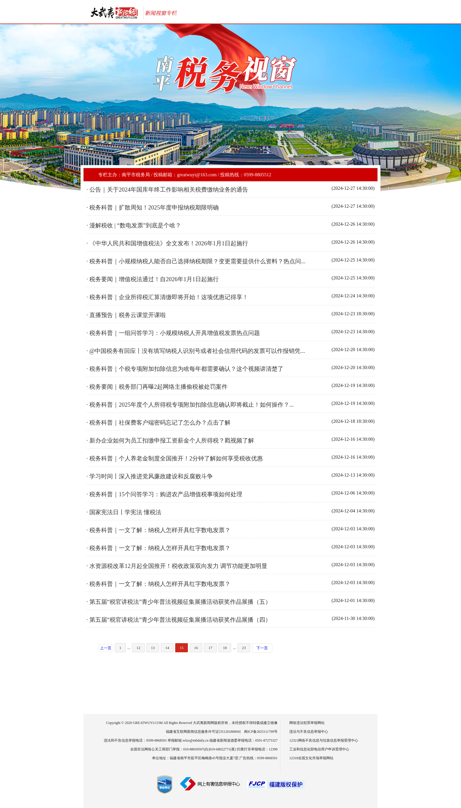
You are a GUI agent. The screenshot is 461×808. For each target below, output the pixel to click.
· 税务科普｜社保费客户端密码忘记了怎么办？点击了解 (158, 422)
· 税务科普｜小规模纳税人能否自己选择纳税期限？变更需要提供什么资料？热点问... (195, 261)
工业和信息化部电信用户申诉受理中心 (319, 749)
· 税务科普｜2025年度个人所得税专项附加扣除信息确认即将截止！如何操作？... (190, 404)
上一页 (105, 648)
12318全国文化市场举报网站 (311, 758)
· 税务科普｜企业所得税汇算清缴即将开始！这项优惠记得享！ (167, 297)
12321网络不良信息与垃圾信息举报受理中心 (323, 740)
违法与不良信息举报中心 (308, 732)
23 (244, 648)
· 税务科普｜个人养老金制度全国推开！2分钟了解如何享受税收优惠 (174, 458)
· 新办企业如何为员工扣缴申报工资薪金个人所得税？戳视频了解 (170, 440)
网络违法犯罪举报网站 (307, 723)
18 (225, 648)
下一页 (262, 648)
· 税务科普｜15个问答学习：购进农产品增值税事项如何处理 (164, 494)
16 (196, 648)
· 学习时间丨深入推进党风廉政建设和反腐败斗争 (149, 476)
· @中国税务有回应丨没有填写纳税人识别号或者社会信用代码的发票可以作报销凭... (195, 351)
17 (210, 648)
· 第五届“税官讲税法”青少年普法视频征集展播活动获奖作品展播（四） (178, 619)
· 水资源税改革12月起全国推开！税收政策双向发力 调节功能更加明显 (176, 566)
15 (181, 648)
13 (153, 648)
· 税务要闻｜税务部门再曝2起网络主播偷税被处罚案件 (157, 386)
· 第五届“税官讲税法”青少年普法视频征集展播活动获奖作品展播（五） (178, 602)
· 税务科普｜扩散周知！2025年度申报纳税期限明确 (152, 207)
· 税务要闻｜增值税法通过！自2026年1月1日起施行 (152, 279)
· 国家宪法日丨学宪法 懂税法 (123, 512)
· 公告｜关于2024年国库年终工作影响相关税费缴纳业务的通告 (167, 189)
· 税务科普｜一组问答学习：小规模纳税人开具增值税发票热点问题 (173, 333)
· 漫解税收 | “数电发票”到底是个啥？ (133, 225)
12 (138, 648)
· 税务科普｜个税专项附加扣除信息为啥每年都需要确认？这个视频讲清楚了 (184, 369)
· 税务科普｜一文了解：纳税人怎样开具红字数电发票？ (158, 530)
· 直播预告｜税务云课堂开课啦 (126, 315)
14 (167, 648)
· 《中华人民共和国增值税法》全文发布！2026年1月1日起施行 (167, 243)
